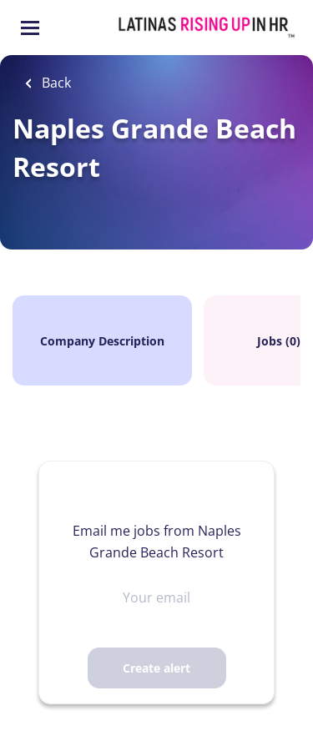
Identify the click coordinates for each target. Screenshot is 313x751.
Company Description (102, 341)
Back (54, 82)
